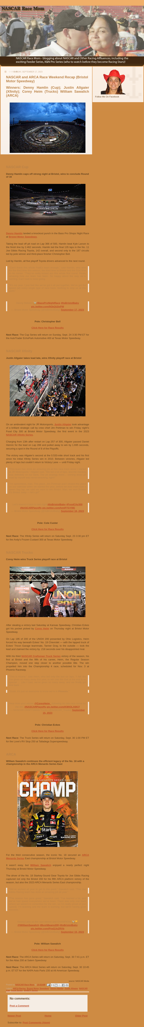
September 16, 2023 (72, 511)
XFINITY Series (31, 991)
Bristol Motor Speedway (23, 236)
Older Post (81, 1015)
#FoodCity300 (74, 504)
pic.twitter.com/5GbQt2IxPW (47, 306)
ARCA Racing (19, 988)
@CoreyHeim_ (42, 703)
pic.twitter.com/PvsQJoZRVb (47, 928)
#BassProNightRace (48, 303)
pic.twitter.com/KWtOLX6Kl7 (63, 706)
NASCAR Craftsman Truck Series (41, 656)
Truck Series (17, 991)
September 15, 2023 (72, 932)
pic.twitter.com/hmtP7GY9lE (58, 507)
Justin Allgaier (62, 424)
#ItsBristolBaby (70, 303)
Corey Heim (42, 628)
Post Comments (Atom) (36, 1022)
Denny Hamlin (14, 233)
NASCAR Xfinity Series (19, 434)
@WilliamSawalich (28, 925)
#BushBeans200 (49, 925)
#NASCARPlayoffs (30, 507)
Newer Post (14, 1015)
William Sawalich (40, 865)
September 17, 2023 (72, 309)
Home (48, 1015)
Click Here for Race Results (47, 327)
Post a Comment (19, 1005)
